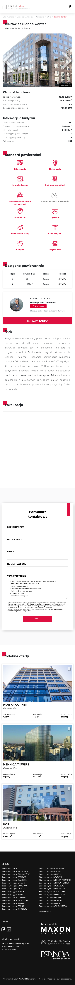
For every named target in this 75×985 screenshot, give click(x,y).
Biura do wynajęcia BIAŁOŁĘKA (14, 880)
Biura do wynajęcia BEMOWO (14, 877)
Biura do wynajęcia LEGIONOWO (53, 894)
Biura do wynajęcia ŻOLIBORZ (51, 868)
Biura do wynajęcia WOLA (50, 871)
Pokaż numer (38, 306)
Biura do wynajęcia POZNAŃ (13, 906)
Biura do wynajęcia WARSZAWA (15, 871)
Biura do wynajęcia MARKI (50, 897)
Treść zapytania (16, 576)
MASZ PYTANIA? (37, 321)
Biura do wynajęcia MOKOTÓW (14, 885)
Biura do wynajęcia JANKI (12, 894)
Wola (49, 16)
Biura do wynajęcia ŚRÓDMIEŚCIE (16, 874)
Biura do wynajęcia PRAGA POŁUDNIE (55, 880)
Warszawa (40, 16)
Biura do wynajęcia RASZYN (50, 900)
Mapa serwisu (45, 911)
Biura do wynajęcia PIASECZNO (15, 900)
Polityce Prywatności (45, 607)
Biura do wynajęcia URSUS (50, 874)
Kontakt (5, 921)
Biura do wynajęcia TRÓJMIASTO (53, 906)
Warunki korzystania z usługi (17, 611)
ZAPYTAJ (62, 279)
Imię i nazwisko (15, 527)
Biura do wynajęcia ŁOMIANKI (14, 897)
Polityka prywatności (55, 609)
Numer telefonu (16, 563)
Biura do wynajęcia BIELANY (13, 882)
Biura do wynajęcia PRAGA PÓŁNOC (54, 882)
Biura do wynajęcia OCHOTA (13, 888)
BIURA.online (8, 16)
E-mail (10, 551)
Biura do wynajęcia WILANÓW (51, 885)
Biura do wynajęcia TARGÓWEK (52, 891)
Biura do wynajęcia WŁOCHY (14, 891)
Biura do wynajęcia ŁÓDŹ (49, 903)
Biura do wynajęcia (25, 16)
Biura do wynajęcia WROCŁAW (14, 909)
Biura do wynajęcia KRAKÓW (13, 903)
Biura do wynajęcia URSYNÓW (52, 888)
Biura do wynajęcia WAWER (50, 877)
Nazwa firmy (14, 539)
